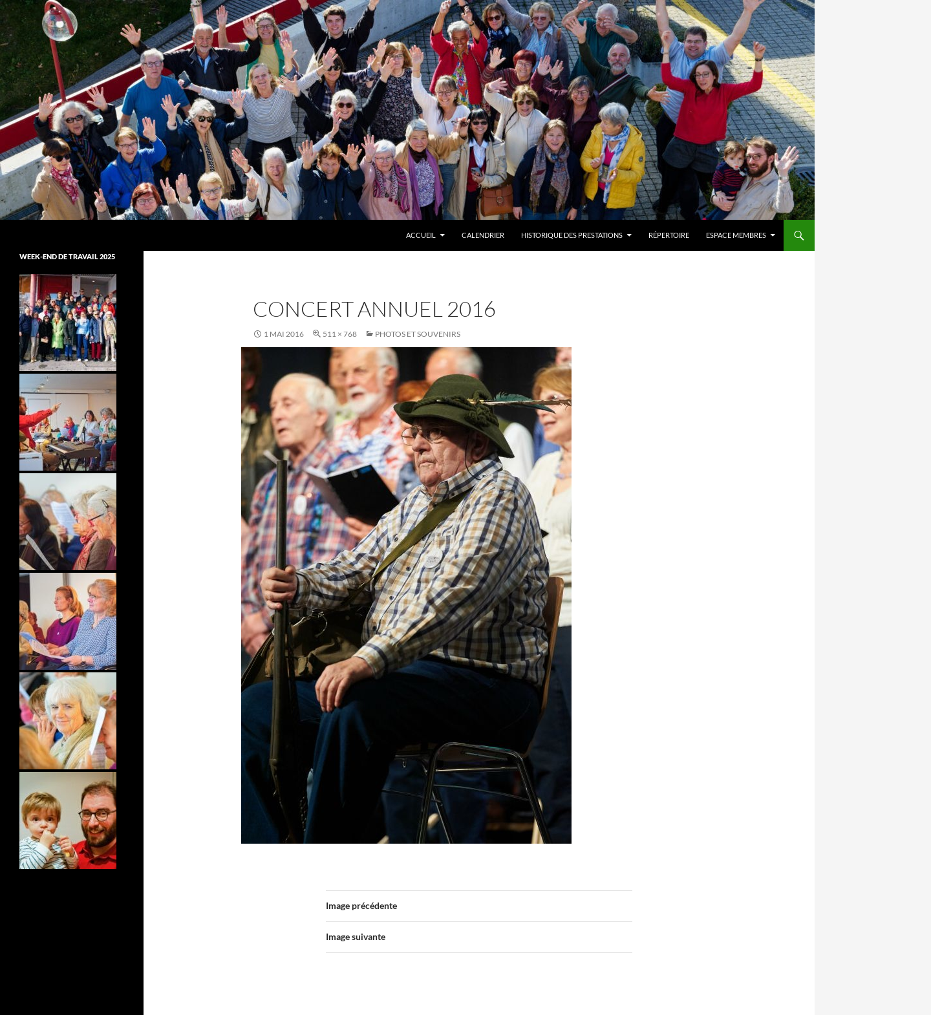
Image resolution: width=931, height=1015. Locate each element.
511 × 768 (340, 334)
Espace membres (736, 235)
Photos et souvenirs (417, 334)
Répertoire (668, 235)
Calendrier (483, 235)
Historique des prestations (572, 235)
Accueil (421, 235)
